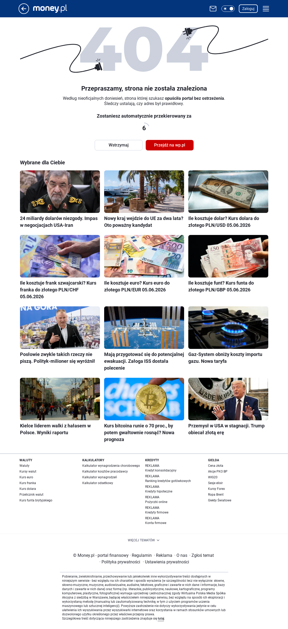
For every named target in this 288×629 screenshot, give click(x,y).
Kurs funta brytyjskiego (35, 500)
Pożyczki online (156, 502)
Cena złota (215, 466)
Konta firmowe (155, 523)
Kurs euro (26, 477)
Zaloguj (248, 9)
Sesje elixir (215, 483)
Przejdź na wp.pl (169, 145)
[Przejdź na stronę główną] (23, 12)
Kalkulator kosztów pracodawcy (105, 471)
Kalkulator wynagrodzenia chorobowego (111, 466)
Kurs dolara (27, 489)
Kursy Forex (216, 489)
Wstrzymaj (119, 145)
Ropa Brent (216, 494)
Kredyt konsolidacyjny (160, 470)
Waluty (24, 466)
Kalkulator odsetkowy (97, 483)
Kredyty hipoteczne (158, 491)
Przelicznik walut (31, 494)
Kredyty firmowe (156, 512)
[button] (228, 9)
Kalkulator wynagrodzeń (99, 477)
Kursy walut (27, 471)
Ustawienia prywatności (166, 561)
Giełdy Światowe (219, 500)
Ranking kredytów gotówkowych (168, 481)
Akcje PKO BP (218, 471)
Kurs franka (27, 483)
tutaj (161, 618)
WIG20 (213, 477)
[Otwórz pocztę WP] (213, 8)
